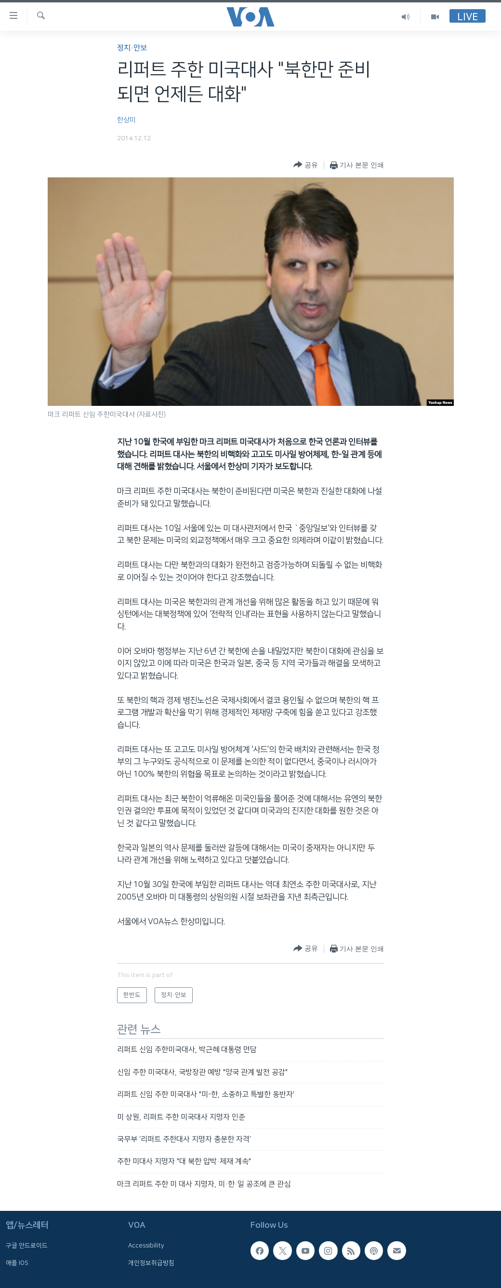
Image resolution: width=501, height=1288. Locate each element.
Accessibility (146, 1245)
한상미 (126, 120)
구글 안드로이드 (27, 1245)
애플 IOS (17, 1263)
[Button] (305, 165)
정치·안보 (132, 48)
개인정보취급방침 (151, 1263)
